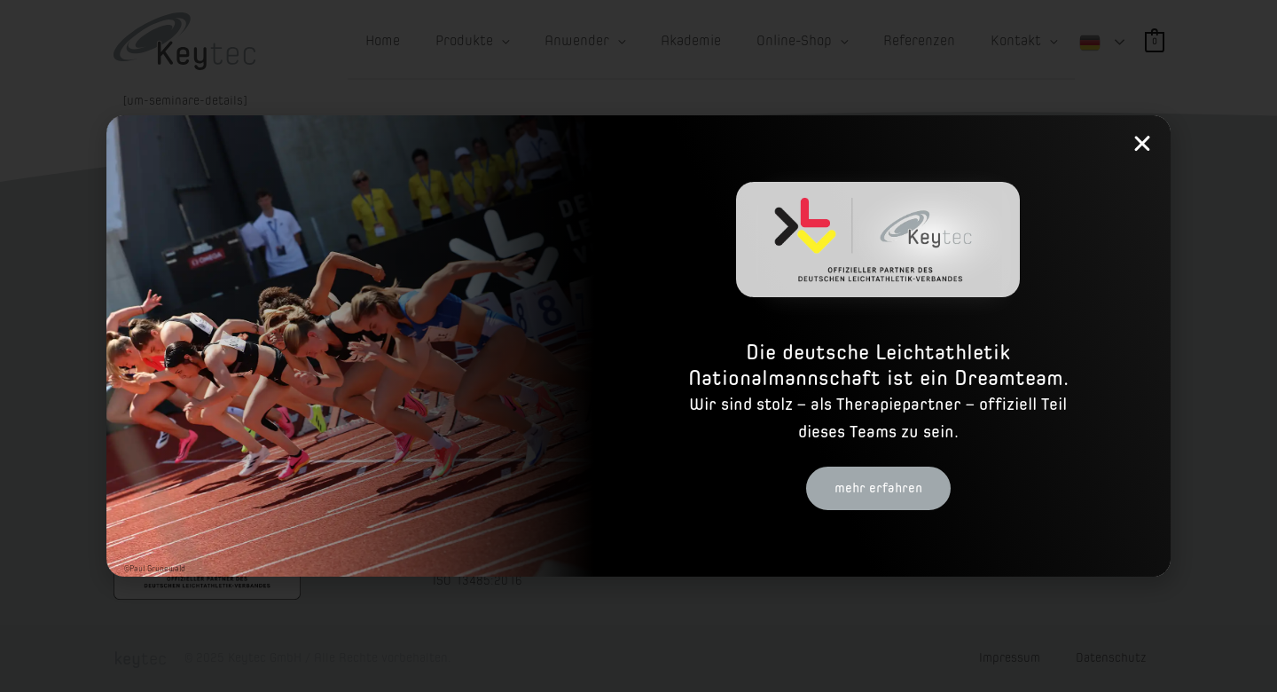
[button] (1142, 143)
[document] (638, 346)
